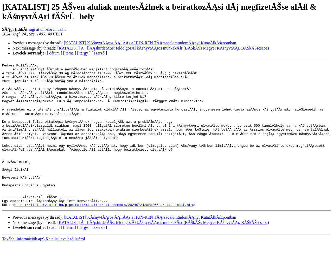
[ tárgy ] (84, 53)
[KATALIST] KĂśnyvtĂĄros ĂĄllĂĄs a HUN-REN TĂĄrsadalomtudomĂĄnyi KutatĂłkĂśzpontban (150, 43)
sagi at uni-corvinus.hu (47, 29)
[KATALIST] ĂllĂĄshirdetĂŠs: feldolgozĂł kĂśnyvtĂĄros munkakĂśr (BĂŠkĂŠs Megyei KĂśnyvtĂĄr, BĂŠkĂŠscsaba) (163, 48)
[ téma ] (69, 53)
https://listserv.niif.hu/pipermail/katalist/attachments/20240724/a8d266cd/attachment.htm (103, 230)
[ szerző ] (99, 53)
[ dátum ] (54, 53)
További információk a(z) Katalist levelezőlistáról (43, 264)
